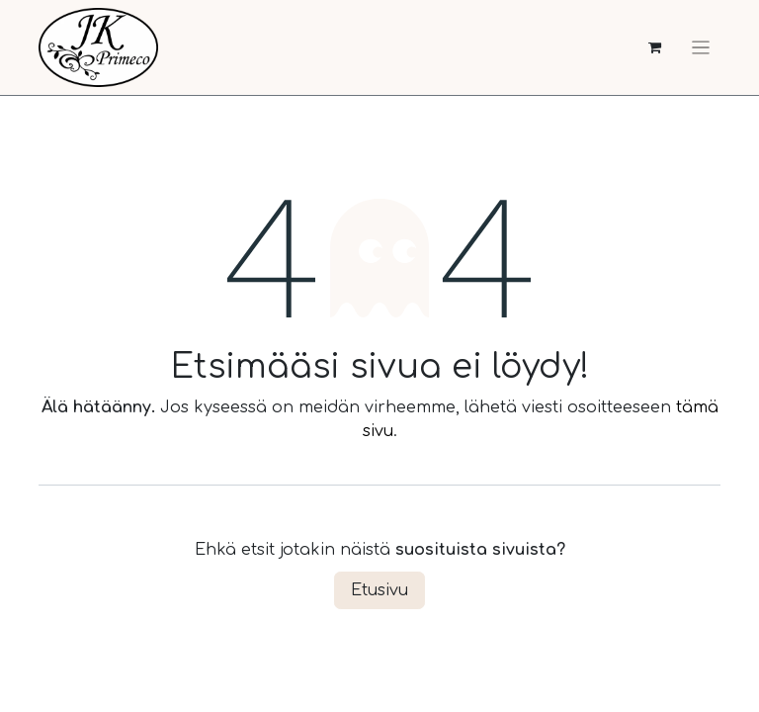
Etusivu (379, 590)
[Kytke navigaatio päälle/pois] (700, 47)
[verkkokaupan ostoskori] (654, 48)
